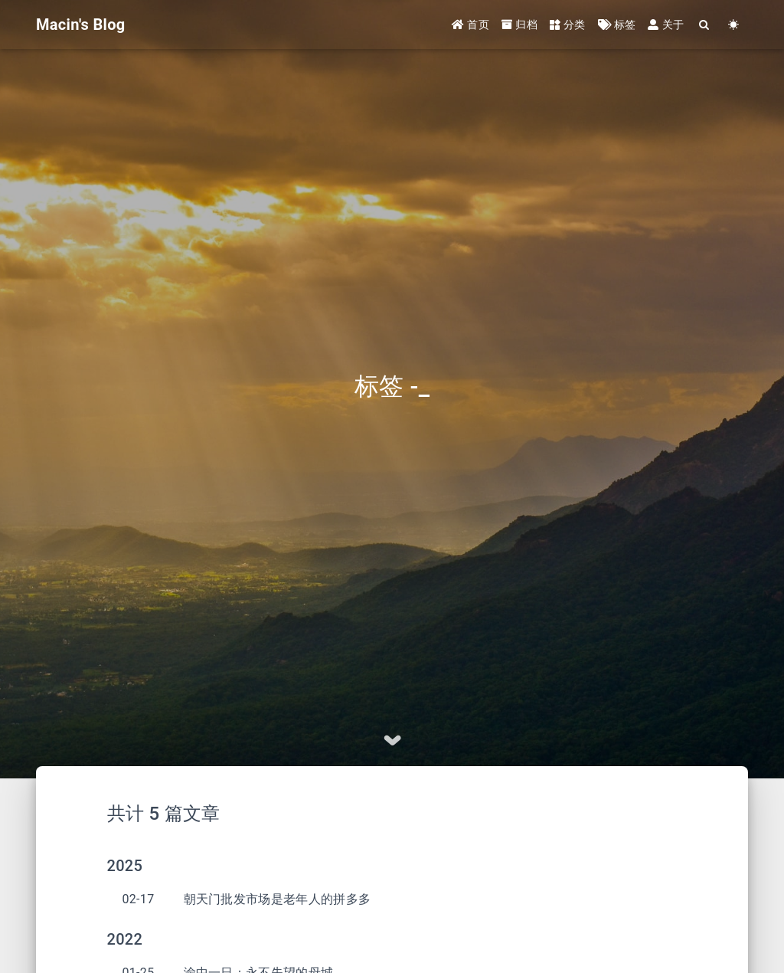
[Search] (704, 25)
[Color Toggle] (733, 25)
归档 (519, 24)
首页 (470, 24)
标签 (617, 24)
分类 (568, 24)
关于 (666, 24)
